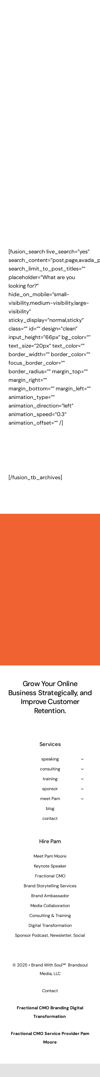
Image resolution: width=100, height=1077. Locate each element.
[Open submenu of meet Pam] (82, 799)
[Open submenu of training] (82, 779)
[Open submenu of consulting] (82, 769)
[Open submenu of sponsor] (82, 789)
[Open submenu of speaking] (82, 759)
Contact (50, 991)
